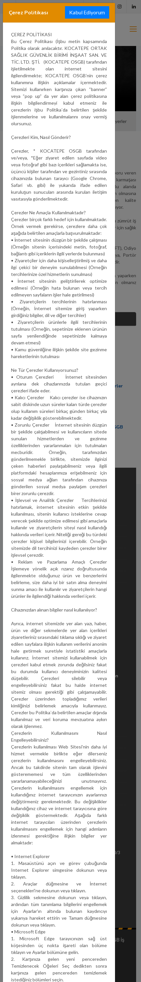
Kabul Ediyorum (87, 12)
